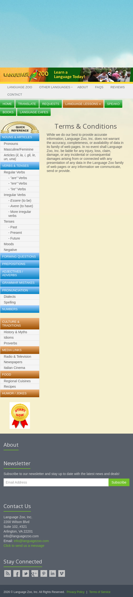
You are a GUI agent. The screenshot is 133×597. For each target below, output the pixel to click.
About (82, 87)
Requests (50, 104)
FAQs (99, 87)
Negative (10, 250)
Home (7, 104)
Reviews (118, 87)
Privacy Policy (75, 592)
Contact (14, 94)
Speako (113, 104)
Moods (9, 244)
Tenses (9, 221)
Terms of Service (99, 592)
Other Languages (54, 87)
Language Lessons (83, 104)
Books (8, 112)
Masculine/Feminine (19, 149)
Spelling (10, 302)
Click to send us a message (24, 546)
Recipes (10, 386)
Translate (27, 104)
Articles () (20, 157)
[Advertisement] (64, 33)
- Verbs (17, 178)
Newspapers (13, 362)
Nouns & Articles (17, 137)
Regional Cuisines (17, 381)
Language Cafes (34, 112)
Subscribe (119, 482)
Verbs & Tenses (15, 165)
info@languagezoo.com (31, 541)
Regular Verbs (14, 172)
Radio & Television (17, 356)
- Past (12, 227)
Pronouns (11, 144)
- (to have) (20, 206)
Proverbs (10, 343)
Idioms (9, 337)
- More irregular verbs (19, 214)
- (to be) (19, 200)
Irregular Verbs (15, 195)
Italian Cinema (14, 368)
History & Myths (15, 332)
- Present (15, 233)
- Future (14, 238)
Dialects (10, 296)
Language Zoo (19, 87)
